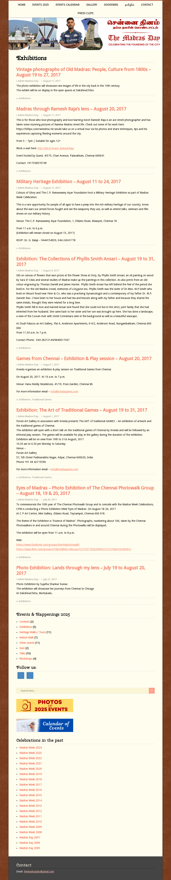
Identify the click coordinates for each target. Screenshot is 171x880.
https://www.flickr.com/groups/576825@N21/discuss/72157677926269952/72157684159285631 (73, 549)
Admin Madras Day (28, 81)
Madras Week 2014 (30, 800)
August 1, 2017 (51, 364)
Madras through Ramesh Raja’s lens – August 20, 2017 (71, 109)
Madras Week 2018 (30, 779)
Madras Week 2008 (30, 832)
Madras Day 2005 (29, 848)
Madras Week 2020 (30, 768)
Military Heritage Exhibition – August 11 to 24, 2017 (68, 181)
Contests (24, 621)
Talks (22, 653)
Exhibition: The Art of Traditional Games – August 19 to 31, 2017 (81, 410)
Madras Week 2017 (30, 784)
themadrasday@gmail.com (39, 871)
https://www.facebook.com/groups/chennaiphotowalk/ (48, 544)
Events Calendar (67, 4)
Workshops (25, 658)
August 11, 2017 (51, 115)
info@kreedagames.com (64, 391)
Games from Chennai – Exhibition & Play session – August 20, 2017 (83, 358)
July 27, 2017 (50, 579)
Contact (147, 4)
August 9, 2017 (51, 270)
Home (21, 4)
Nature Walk (26, 637)
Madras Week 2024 (30, 747)
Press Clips (85, 13)
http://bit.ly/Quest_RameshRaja (56, 148)
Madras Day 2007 (29, 837)
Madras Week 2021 (30, 763)
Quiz (22, 648)
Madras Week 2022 (30, 758)
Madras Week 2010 (30, 821)
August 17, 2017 (51, 81)
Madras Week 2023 (30, 752)
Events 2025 (40, 4)
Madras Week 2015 (30, 795)
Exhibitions (25, 98)
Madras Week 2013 (30, 805)
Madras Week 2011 (30, 816)
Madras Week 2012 (30, 811)
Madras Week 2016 (30, 789)
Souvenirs (111, 4)
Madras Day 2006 (29, 842)
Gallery (91, 4)
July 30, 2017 (50, 499)
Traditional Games (42, 399)
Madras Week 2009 (30, 826)
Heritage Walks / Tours (32, 632)
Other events (26, 642)
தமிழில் (129, 4)
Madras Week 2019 (30, 774)
